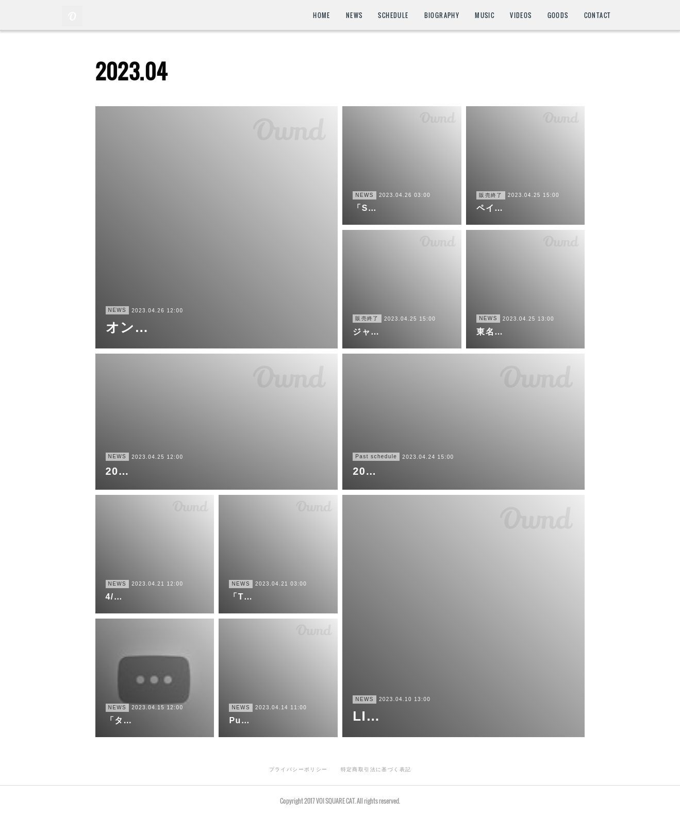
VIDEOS (521, 15)
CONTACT (597, 15)
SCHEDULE (393, 15)
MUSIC (484, 15)
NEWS (354, 15)
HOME (321, 15)
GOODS (558, 15)
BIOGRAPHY (442, 15)
